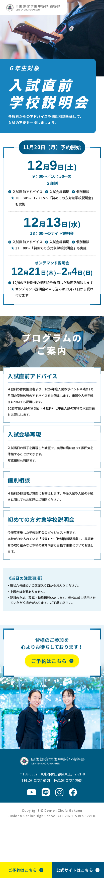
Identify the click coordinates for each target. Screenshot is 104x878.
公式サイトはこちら (74, 870)
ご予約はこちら (22, 870)
